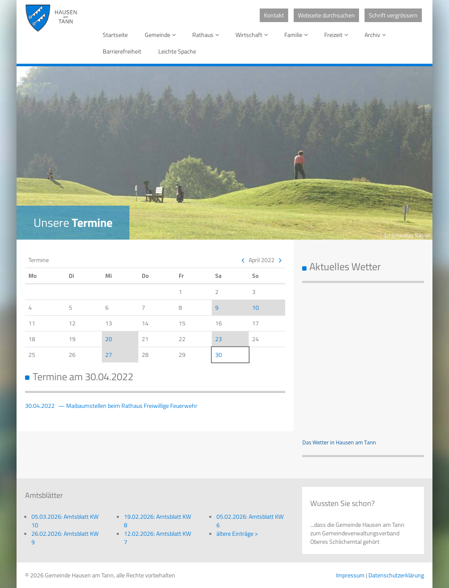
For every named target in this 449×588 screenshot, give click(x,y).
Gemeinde (162, 34)
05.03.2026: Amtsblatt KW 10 (64, 520)
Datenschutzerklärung (396, 575)
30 (218, 354)
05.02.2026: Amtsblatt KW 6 (249, 520)
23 (218, 338)
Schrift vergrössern (393, 15)
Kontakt (274, 15)
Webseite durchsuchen (326, 15)
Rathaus (207, 34)
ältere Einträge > (237, 533)
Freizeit (337, 34)
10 (255, 307)
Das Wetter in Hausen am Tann (339, 442)
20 (108, 338)
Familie (297, 34)
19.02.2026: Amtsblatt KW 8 (157, 520)
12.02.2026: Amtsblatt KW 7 (157, 537)
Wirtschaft (253, 34)
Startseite (115, 34)
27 (108, 354)
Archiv (377, 34)
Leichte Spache (177, 51)
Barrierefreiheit (122, 51)
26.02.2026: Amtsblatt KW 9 (64, 537)
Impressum (350, 575)
